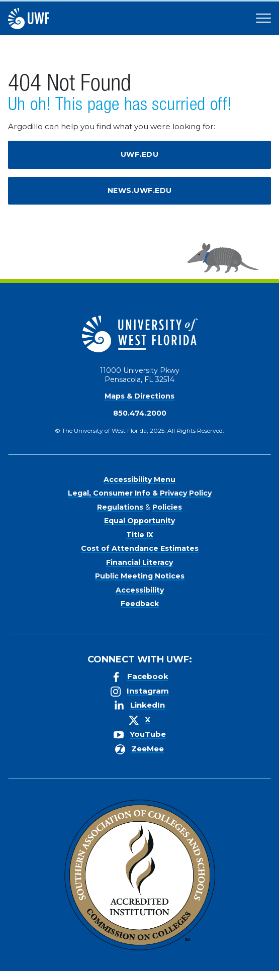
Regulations (120, 507)
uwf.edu (140, 154)
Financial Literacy (139, 562)
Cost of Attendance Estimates (140, 548)
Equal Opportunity (139, 520)
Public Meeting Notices (139, 575)
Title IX (139, 534)
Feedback (140, 603)
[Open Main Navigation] (263, 18)
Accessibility (140, 590)
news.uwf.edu (140, 190)
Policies (167, 507)
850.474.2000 (139, 413)
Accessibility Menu (139, 479)
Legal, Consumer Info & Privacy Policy (140, 493)
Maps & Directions (139, 396)
